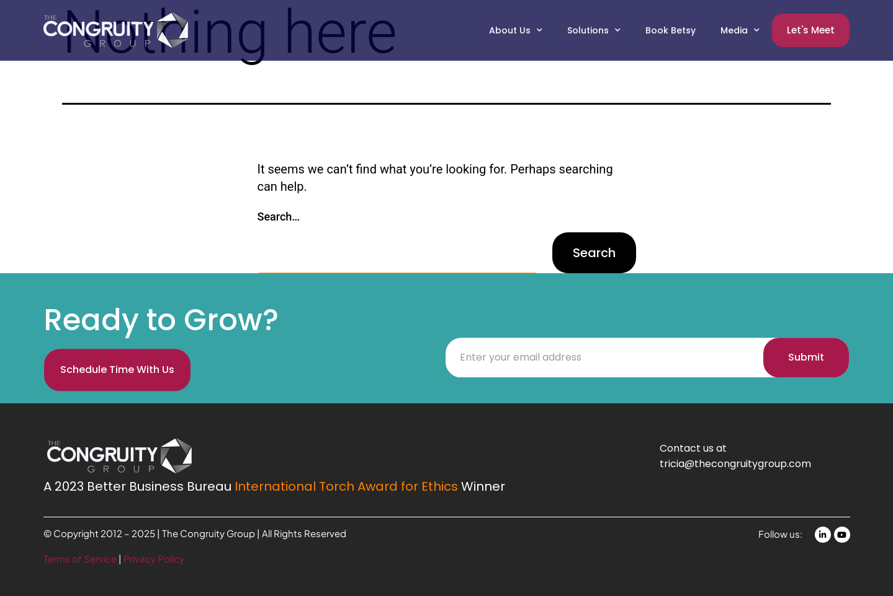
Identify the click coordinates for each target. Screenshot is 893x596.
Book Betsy (670, 30)
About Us (515, 30)
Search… (279, 216)
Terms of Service (81, 558)
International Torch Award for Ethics (346, 486)
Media (740, 30)
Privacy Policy (153, 558)
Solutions (594, 30)
